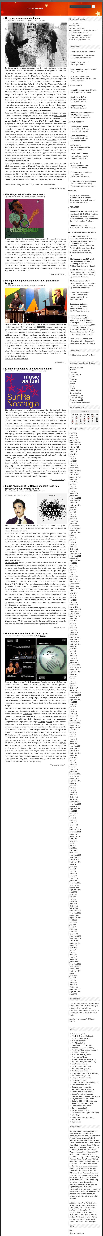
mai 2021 (73, 570)
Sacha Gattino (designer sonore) (84, 1062)
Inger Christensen (29, 327)
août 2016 (73, 702)
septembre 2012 (75, 809)
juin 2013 (73, 788)
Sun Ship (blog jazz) (79, 1108)
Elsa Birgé (76, 1115)
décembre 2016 (75, 693)
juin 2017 (73, 679)
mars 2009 (73, 904)
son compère (52, 745)
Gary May (25, 526)
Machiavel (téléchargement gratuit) (84, 1050)
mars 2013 (73, 795)
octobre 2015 (74, 725)
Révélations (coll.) (76, 395)
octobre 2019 (74, 614)
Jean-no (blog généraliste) (81, 1087)
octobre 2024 (74, 475)
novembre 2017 (75, 667)
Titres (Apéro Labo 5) (79, 136)
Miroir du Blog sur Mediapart (82, 1036)
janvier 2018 (74, 663)
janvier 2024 (74, 496)
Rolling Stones (46, 87)
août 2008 (73, 920)
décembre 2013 (75, 774)
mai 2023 (73, 514)
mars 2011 (74, 850)
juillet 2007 (73, 948)
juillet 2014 (73, 758)
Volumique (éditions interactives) (84, 1059)
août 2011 (73, 839)
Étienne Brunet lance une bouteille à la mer (28, 368)
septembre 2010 (75, 862)
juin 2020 (73, 595)
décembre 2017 (75, 665)
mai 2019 (73, 625)
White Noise (56, 92)
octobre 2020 (74, 586)
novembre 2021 (75, 556)
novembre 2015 (75, 723)
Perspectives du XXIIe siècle (83, 259)
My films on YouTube (79, 1052)
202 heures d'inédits (89, 69)
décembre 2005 (75, 989)
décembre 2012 (75, 802)
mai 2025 (73, 459)
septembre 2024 (75, 477)
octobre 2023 (74, 503)
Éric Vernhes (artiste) (79, 1064)
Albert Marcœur (34, 100)
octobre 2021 (74, 558)
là (16, 460)
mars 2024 (73, 491)
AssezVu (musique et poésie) (82, 1103)
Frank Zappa (52, 140)
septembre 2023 (75, 505)
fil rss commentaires (77, 1233)
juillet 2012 (73, 813)
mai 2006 (73, 980)
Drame (62, 460)
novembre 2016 (75, 695)
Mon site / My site (78, 1034)
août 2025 (73, 452)
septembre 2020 (75, 588)
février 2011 (74, 853)
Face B (43, 81)
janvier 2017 (74, 690)
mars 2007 (73, 957)
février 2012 (74, 825)
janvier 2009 (74, 908)
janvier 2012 (74, 827)
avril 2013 (73, 792)
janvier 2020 (74, 607)
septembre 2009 (75, 890)
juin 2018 (73, 651)
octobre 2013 (74, 779)
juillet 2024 (73, 482)
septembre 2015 (75, 727)
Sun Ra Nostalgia (15, 439)
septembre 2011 (75, 836)
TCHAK (73, 115)
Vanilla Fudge (45, 126)
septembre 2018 (75, 644)
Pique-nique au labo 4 (79, 99)
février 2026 (74, 438)
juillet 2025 (73, 454)
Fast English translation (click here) (82, 51)
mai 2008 (73, 927)
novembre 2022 (75, 528)
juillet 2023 (73, 510)
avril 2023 (73, 516)
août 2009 (73, 892)
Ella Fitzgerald (36, 239)
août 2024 (73, 479)
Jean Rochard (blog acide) (81, 1106)
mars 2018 (73, 658)
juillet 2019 (73, 621)
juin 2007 (73, 950)
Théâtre (72, 377)
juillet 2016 (73, 704)
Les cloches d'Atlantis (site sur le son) (86, 1096)
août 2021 (73, 563)
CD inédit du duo (81, 339)
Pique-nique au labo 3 (80, 281)
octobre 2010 (74, 860)
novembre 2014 (75, 748)
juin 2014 (73, 760)
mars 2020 (73, 602)
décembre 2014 (75, 746)
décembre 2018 (75, 637)
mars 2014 (73, 767)
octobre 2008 (74, 915)
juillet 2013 (73, 785)
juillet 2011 (73, 841)
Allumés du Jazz (75, 391)
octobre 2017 (74, 669)
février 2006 (74, 987)
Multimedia (74, 372)
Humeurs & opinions (77, 367)
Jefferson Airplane (59, 113)
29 (76, 424)
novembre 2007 (75, 938)
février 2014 (74, 769)
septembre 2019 (75, 616)
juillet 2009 (73, 894)
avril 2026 (73, 433)
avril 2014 (73, 765)
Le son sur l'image (76, 398)
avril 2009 (73, 901)
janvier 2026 (74, 440)
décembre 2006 (75, 964)
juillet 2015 (73, 730)
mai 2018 (73, 653)
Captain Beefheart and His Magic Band (50, 89)
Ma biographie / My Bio (80, 1038)
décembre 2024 (75, 470)
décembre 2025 (75, 442)
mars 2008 (73, 932)
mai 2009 (73, 899)
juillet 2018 (73, 649)
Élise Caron (27, 714)
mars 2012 (73, 823)
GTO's (17, 158)
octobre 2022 (74, 530)
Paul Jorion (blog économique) (83, 1089)
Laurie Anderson (11, 563)
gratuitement (24, 463)
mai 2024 (73, 486)
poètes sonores (31, 431)
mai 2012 (73, 818)
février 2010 (74, 878)
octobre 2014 (74, 751)
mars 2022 (73, 547)
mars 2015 (73, 739)
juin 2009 (73, 897)
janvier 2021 (74, 579)
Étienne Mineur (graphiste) (82, 1069)
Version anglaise (77, 186)
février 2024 (74, 493)
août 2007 (73, 945)
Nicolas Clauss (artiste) (80, 1071)
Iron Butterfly (57, 118)
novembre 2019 (75, 612)
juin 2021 (73, 567)
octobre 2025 (74, 447)
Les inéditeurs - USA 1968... (82, 1045)
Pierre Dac (48, 703)
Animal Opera (80, 106)
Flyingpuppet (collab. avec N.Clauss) (85, 1073)
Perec (49, 722)
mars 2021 (73, 574)
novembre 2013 (75, 776)
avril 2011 (73, 848)
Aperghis (41, 722)
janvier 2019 (74, 635)
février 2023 (74, 521)
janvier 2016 (74, 718)
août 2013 (73, 783)
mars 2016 (73, 714)
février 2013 (74, 797)
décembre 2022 (75, 526)
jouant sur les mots (12, 685)
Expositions (74, 379)
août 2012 (73, 811)
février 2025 (74, 465)
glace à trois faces (76, 330)
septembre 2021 (75, 561)
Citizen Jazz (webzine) (80, 1110)
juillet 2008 (73, 922)
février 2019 (74, 632)
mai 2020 (73, 598)
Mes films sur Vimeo (79, 1057)
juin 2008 (73, 925)
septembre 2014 (75, 753)
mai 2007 (73, 952)
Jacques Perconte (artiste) (81, 1078)
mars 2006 (73, 985)
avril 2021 (73, 572)
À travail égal (87, 320)
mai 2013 (73, 790)
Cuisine (72, 384)
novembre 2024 (75, 472)
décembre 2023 (75, 498)
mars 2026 (73, 435)
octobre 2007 (74, 941)
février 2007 (74, 959)
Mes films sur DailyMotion (81, 1055)
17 (84, 420)
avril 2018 (73, 656)
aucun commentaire (58, 188)
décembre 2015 (75, 721)
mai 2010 (73, 871)
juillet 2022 (73, 537)
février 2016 (74, 716)
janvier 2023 (74, 523)
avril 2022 (73, 544)
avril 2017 (73, 683)
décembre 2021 (75, 554)
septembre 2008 (75, 918)
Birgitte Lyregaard (50, 324)
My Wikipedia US (78, 1043)
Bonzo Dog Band (35, 95)
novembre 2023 (75, 500)
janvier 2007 (74, 962)
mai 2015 (73, 734)
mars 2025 (73, 463)
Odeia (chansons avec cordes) (83, 1117)
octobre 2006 (74, 969)
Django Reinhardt (36, 244)
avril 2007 (73, 955)
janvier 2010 (74, 881)
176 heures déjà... (25, 748)
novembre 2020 (75, 584)
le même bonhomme (54, 708)
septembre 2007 (75, 943)
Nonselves (74, 225)
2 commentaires (59, 627)
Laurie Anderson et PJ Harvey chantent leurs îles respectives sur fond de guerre (32, 487)
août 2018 (73, 646)
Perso (72, 386)
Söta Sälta (76, 1120)
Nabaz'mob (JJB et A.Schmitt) (83, 1048)
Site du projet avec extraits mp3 (16, 359)
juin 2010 (73, 869)
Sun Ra (49, 410)
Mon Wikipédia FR (79, 1041)
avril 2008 (73, 929)
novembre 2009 (75, 885)
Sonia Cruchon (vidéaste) (81, 1066)
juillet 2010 (73, 867)
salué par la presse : (80, 243)
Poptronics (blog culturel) (81, 1085)
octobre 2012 (74, 806)
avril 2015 (73, 737)
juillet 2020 (73, 593)
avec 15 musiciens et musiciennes (83, 239)
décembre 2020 (75, 581)
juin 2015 (73, 732)
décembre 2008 (75, 911)
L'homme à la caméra (78, 327)
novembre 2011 (75, 832)
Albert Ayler (57, 410)
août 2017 (73, 674)
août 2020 (73, 591)
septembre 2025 (75, 449)
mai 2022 (73, 542)
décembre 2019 (75, 609)
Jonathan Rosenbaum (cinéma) (83, 1082)
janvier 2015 (74, 744)
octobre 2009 (74, 887)
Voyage (72, 388)
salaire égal (74, 323)
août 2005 (73, 994)
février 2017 (74, 688)
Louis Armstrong (20, 244)
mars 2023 (73, 519)
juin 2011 (73, 843)
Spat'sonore (76, 1122)
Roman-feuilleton (76, 393)
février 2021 (74, 577)
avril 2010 (73, 874)
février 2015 (74, 741)
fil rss (71, 1231)
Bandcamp (85, 277)
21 (72, 422)
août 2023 (73, 507)
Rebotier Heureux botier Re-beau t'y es (26, 633)
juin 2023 (73, 512)
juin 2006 (73, 978)
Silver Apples (13, 89)
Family (59, 150)
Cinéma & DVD (75, 374)
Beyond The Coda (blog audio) (83, 1099)
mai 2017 (73, 681)
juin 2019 (73, 623)
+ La (88, 327)
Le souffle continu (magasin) (82, 1094)
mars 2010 (73, 876)
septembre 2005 (75, 992)
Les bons (88, 323)
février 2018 (74, 660)
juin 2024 (73, 484)
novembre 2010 (75, 857)
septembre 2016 (75, 700)
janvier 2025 (74, 468)
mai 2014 (73, 762)
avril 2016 (73, 711)
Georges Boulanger (21, 413)
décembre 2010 (75, 855)
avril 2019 (73, 628)
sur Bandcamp (83, 311)
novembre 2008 (75, 913)
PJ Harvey (41, 534)
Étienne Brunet (10, 410)
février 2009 (74, 906)
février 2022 (74, 549)
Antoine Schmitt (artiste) (81, 1075)
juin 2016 (73, 707)
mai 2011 (73, 846)
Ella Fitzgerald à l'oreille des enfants (25, 194)
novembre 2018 (75, 639)
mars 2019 (73, 630)
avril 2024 (73, 489)
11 (88, 418)
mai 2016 (73, 709)
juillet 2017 (73, 676)
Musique (42, 20)
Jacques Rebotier (40, 682)
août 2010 (73, 864)
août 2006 (73, 973)
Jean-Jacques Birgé (35, 8)
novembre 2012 (75, 804)
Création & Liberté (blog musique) (84, 1101)
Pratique (73, 381)
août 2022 (73, 535)
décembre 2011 (75, 830)
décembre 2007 (75, 936)
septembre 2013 (75, 781)
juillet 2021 (73, 565)
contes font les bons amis (80, 325)
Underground (90, 181)
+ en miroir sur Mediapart (78, 33)
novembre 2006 (75, 966)
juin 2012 (73, 816)
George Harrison (27, 92)
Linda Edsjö (35, 324)
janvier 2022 (74, 551)
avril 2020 (73, 600)
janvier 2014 (74, 772)
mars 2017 (73, 686)
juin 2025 (73, 456)
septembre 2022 (75, 533)
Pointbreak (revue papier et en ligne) (85, 1113)
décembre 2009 (75, 883)
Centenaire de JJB (76, 400)
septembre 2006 (75, 971)
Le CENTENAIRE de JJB (79, 236)
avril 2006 (73, 983)
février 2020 (74, 605)
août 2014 (73, 755)
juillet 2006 (73, 976)
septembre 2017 (75, 672)
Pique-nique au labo (87, 270)
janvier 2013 (74, 799)
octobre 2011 (74, 834)
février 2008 (74, 934)
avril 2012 (73, 820)
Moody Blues (54, 121)
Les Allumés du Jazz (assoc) (82, 1092)
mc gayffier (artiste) (79, 1080)
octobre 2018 (74, 642)
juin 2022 (73, 540)
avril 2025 (73, 461)
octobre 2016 (74, 697)
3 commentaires (59, 362)
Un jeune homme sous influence (23, 18)
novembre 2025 (75, 445)
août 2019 (73, 618)
